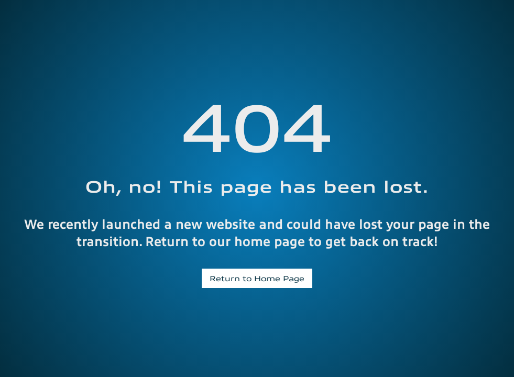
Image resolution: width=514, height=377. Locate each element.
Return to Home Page (257, 278)
